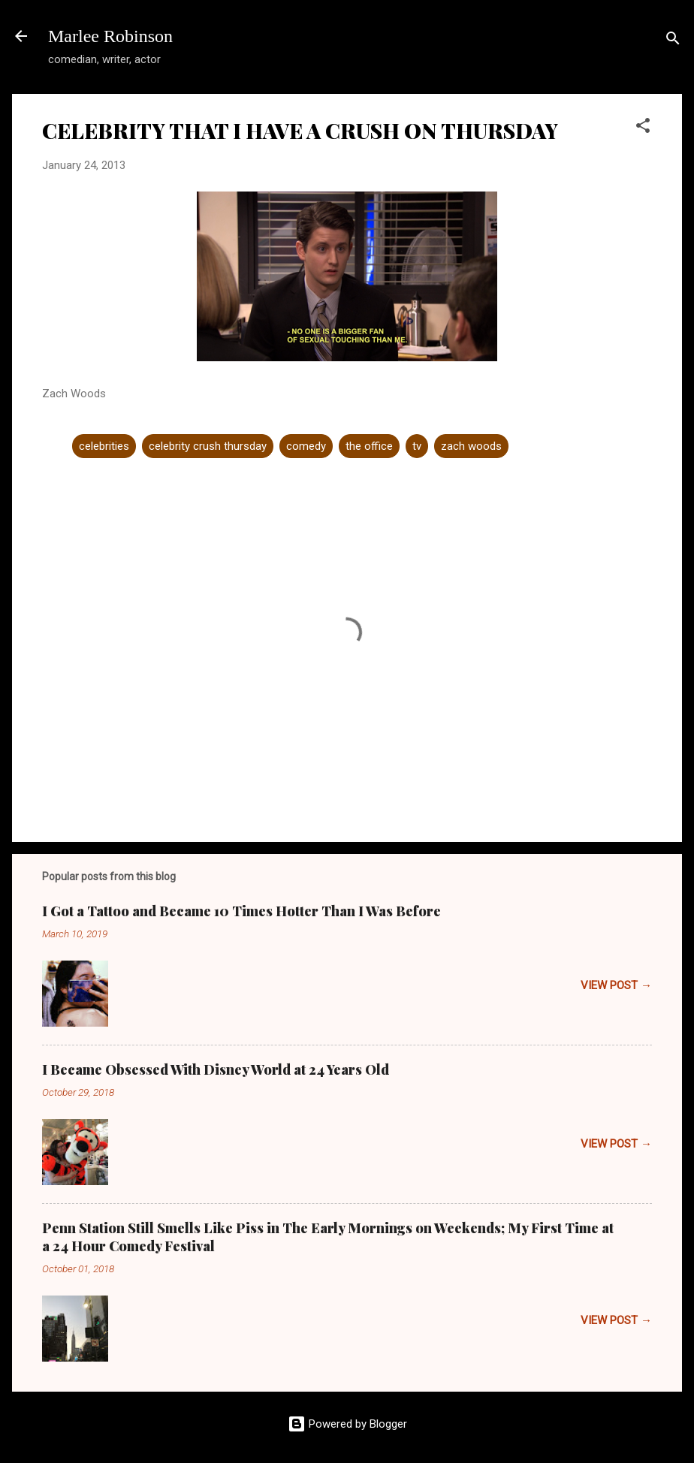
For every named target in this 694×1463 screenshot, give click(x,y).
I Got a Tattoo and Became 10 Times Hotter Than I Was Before (241, 911)
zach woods (471, 446)
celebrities (104, 446)
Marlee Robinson (110, 36)
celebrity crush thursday (208, 446)
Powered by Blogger (347, 1424)
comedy (306, 446)
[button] (643, 128)
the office (369, 446)
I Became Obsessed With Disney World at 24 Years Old (215, 1069)
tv (416, 446)
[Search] (673, 41)
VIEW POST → (616, 985)
